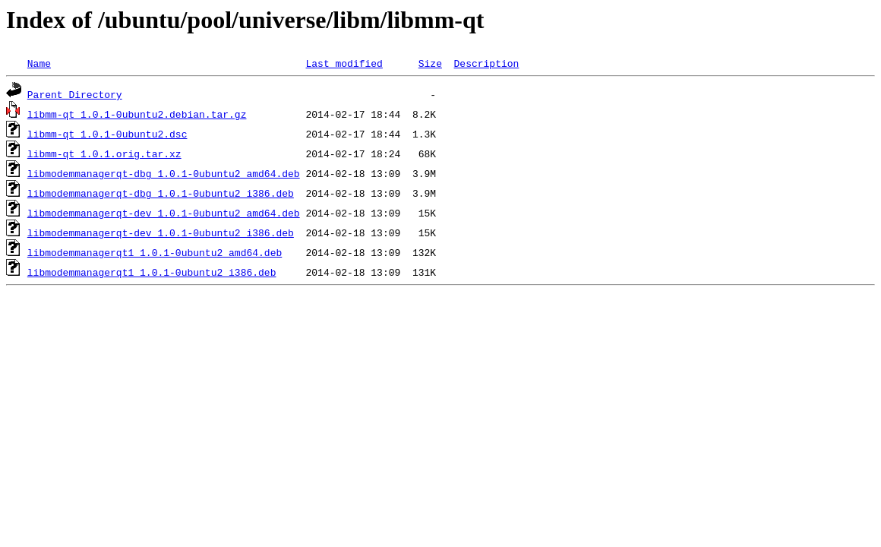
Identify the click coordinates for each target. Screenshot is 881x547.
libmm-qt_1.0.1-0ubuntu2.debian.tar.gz (137, 114)
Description (486, 63)
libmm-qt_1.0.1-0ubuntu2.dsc (107, 134)
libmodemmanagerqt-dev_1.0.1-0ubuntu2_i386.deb (160, 232)
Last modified (343, 63)
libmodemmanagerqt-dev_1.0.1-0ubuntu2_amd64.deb (163, 213)
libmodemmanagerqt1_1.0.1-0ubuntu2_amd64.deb (154, 252)
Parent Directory (74, 94)
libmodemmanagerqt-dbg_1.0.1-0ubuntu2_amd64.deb (163, 173)
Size (430, 63)
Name (39, 63)
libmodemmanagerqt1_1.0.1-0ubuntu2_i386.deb (151, 272)
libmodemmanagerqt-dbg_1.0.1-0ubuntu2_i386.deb (160, 193)
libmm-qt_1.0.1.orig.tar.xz (104, 153)
